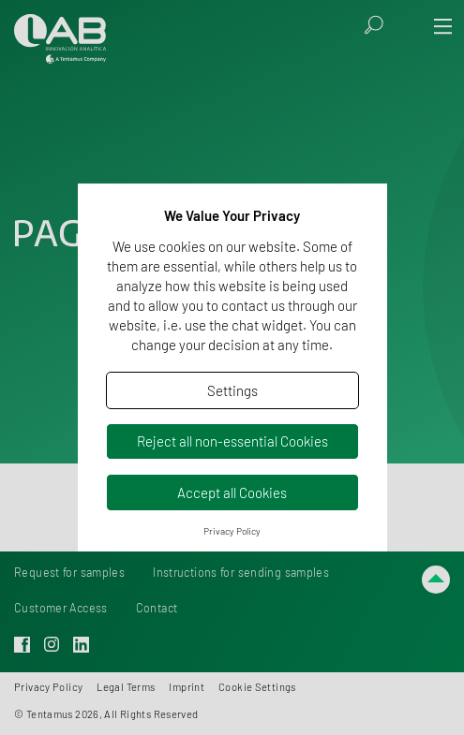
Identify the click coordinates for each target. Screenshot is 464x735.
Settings (232, 390)
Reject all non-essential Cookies (232, 441)
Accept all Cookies (232, 492)
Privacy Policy (232, 531)
